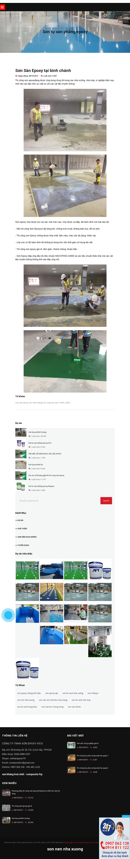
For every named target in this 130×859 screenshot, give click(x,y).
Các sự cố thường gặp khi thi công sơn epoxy (46, 475)
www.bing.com (86, 842)
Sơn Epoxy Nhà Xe (35, 465)
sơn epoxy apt (51, 693)
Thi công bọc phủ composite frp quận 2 (92, 768)
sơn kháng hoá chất (13, 774)
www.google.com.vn (71, 842)
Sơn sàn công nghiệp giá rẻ (88, 743)
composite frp (34, 774)
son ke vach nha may (81, 700)
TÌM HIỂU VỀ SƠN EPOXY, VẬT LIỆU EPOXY (44, 454)
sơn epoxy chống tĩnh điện (29, 693)
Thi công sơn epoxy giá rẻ (22, 806)
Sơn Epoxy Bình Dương (37, 432)
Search (106, 500)
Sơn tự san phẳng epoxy (65, 31)
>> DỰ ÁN (19, 520)
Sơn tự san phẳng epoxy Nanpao (41, 486)
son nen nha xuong (25, 700)
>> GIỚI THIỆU (21, 529)
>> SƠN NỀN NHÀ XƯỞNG (26, 537)
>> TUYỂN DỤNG (22, 545)
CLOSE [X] (125, 816)
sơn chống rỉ (93, 693)
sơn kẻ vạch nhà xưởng (72, 693)
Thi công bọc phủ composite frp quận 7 (92, 756)
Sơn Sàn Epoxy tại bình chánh (43, 70)
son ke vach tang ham (27, 706)
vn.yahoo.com (98, 842)
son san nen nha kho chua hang (53, 700)
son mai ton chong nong (52, 706)
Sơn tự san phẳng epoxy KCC (39, 443)
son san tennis (74, 706)
